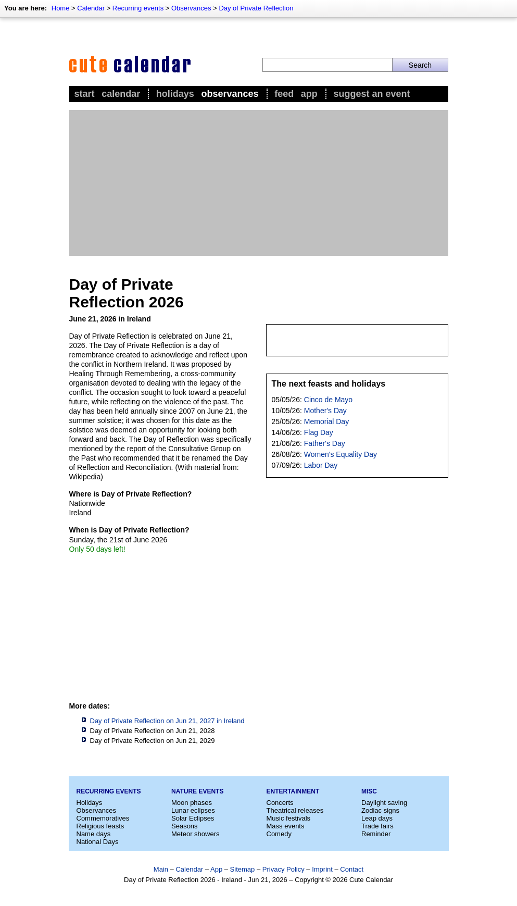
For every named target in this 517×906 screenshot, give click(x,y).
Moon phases (191, 802)
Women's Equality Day (340, 454)
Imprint (322, 869)
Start (84, 94)
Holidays (175, 94)
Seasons (184, 826)
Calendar (91, 8)
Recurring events (137, 8)
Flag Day (318, 432)
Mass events (286, 826)
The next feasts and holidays (329, 383)
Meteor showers (195, 834)
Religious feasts (100, 826)
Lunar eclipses (193, 810)
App (309, 94)
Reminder (375, 834)
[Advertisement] (258, 183)
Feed (284, 94)
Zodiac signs (380, 810)
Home (61, 8)
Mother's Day (325, 410)
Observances (191, 8)
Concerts (280, 802)
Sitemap (242, 869)
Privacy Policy (283, 869)
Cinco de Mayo (328, 399)
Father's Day (324, 443)
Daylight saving (384, 802)
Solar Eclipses (192, 818)
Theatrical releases (295, 810)
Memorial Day (326, 421)
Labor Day (321, 465)
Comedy (279, 834)
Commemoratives (103, 818)
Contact (351, 869)
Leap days (377, 818)
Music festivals (289, 818)
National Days (98, 842)
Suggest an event (371, 94)
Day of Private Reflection (256, 8)
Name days (94, 834)
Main (161, 869)
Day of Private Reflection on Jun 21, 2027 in (167, 721)
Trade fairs (377, 826)
